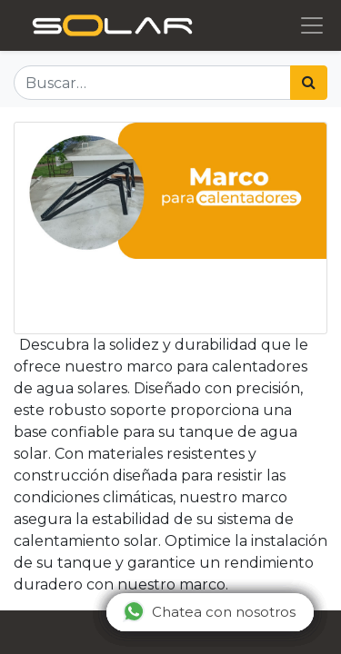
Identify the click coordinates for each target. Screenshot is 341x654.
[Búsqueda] (308, 82)
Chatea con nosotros (209, 611)
